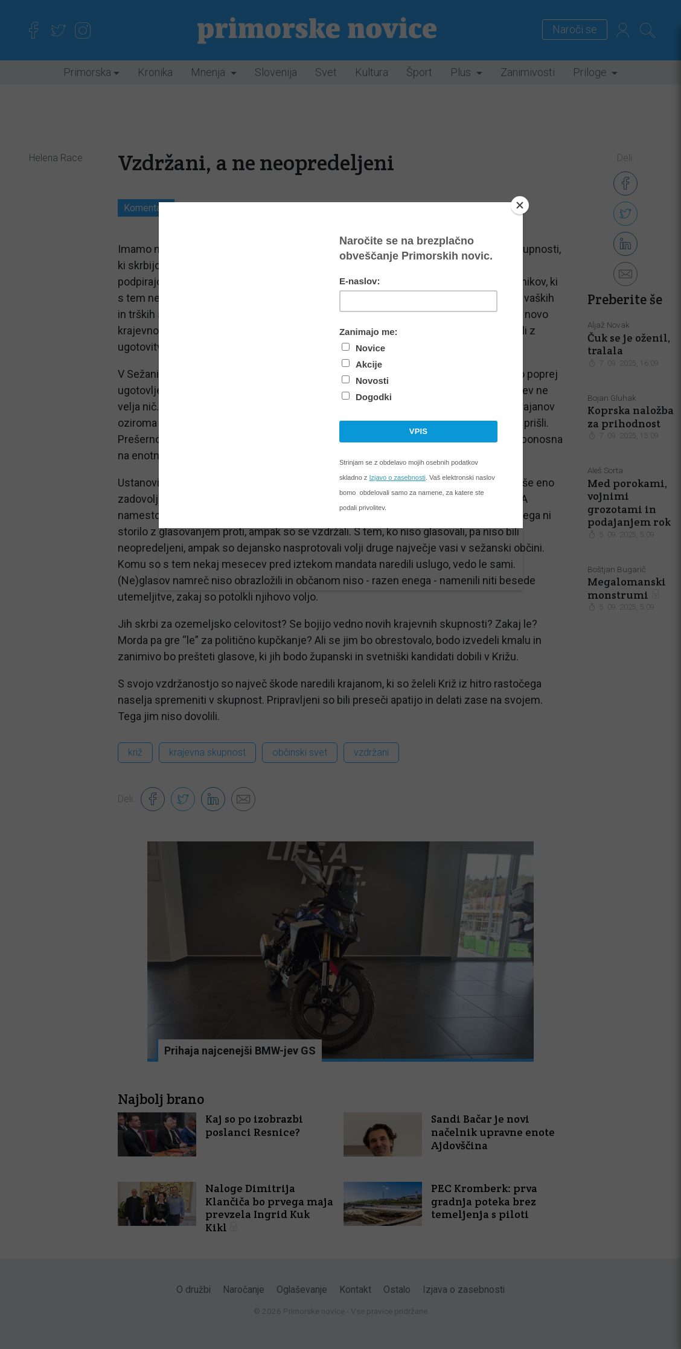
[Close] (520, 205)
